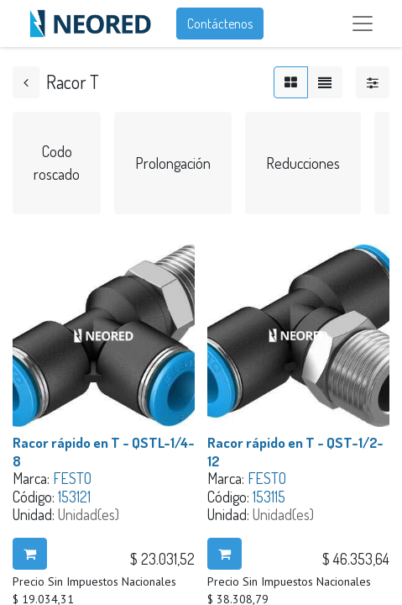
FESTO (72, 478)
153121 (74, 496)
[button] (30, 554)
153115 (269, 496)
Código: (35, 496)
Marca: (33, 478)
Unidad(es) (88, 514)
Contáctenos (220, 23)
